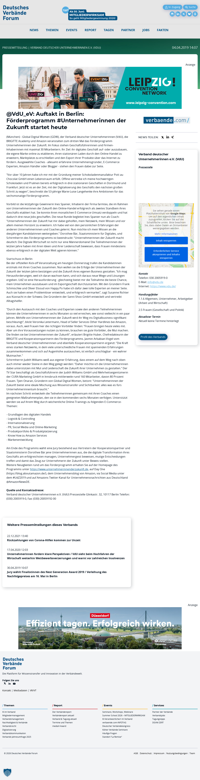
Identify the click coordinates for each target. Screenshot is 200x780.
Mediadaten (20, 690)
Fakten (163, 30)
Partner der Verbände (162, 711)
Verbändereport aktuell (63, 715)
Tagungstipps (158, 719)
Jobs (145, 30)
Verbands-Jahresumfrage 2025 (16, 736)
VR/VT (33, 690)
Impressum (159, 753)
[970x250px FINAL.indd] (100, 69)
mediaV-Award (59, 726)
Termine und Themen (62, 722)
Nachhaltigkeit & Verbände (14, 722)
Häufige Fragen (109, 733)
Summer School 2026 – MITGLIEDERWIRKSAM (123, 715)
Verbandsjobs (158, 715)
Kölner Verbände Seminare (115, 729)
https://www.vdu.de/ (163, 286)
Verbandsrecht (9, 726)
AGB (136, 753)
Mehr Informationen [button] (166, 233)
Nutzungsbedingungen (177, 753)
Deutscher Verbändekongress (116, 726)
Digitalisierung (9, 729)
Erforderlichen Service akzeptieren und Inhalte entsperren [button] (166, 254)
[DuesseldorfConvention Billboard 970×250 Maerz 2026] (100, 609)
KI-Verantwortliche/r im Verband (117, 719)
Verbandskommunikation (14, 733)
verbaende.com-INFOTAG (114, 722)
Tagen (109, 30)
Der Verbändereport (61, 711)
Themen (52, 30)
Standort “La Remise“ (112, 736)
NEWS (34, 30)
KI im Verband (8, 711)
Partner (128, 30)
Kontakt (6, 690)
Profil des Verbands (153, 337)
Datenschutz (146, 753)
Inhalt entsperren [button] (166, 240)
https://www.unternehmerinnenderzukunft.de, (59, 469)
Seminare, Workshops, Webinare (117, 711)
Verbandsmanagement (13, 719)
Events (71, 30)
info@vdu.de (155, 282)
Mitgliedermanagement (13, 715)
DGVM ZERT (158, 722)
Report (90, 30)
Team (192, 753)
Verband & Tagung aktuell (64, 719)
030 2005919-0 (158, 278)
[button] (7, 772)
